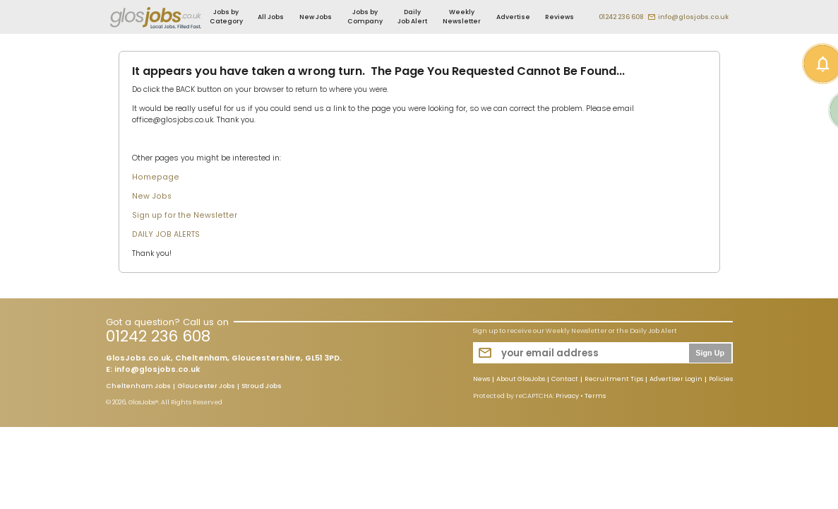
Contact (564, 379)
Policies (721, 379)
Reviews (559, 17)
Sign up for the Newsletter (184, 215)
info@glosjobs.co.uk (693, 17)
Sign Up (709, 353)
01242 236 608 (621, 17)
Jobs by (226, 16)
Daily (412, 16)
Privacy (567, 396)
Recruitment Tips (614, 379)
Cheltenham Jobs (138, 386)
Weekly (462, 16)
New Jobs (315, 17)
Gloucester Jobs (206, 386)
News (481, 379)
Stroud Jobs (261, 386)
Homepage (155, 177)
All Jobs (271, 17)
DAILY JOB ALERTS (166, 234)
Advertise (513, 17)
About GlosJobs (520, 379)
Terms (595, 396)
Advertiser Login (676, 379)
